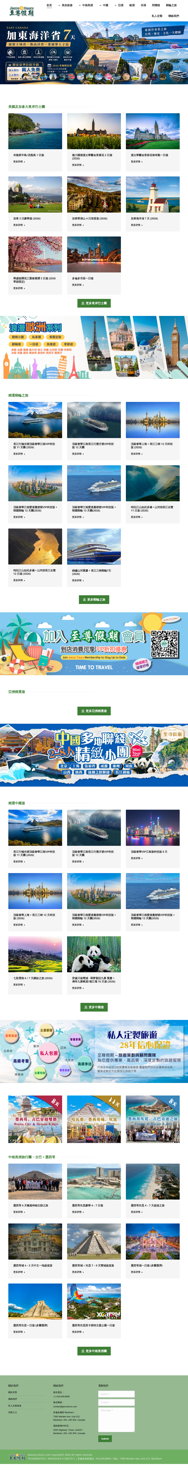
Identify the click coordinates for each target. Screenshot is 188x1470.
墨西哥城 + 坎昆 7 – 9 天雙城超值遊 (93, 1271)
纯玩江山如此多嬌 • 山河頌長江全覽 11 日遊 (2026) (152, 514)
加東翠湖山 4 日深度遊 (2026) (89, 224)
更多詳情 (19, 167)
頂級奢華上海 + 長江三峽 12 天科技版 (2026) (152, 451)
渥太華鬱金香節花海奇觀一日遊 (149, 161)
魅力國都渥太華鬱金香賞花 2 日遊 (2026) (92, 162)
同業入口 (12, 1418)
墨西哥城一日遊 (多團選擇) (147, 1271)
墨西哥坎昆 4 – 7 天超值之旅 (148, 1211)
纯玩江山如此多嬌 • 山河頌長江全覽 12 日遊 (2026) (34, 578)
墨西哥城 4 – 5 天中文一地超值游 (32, 1271)
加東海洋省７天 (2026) (144, 224)
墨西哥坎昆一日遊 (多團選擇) (30, 1331)
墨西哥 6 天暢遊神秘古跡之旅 (30, 1211)
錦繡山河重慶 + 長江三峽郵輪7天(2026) (91, 578)
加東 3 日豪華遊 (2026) (26, 224)
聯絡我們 (12, 1405)
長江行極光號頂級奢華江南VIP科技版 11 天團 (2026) (34, 451)
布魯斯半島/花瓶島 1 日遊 (28, 161)
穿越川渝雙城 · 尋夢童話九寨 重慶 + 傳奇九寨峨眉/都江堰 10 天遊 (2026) (93, 985)
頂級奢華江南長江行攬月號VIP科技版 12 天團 (93, 451)
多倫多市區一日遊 (82, 284)
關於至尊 (12, 1398)
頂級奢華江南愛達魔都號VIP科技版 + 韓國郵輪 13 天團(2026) (94, 514)
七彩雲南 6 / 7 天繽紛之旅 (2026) (32, 984)
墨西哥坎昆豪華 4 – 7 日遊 (87, 1211)
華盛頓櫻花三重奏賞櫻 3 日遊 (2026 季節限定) (34, 286)
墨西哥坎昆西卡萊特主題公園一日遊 (93, 1331)
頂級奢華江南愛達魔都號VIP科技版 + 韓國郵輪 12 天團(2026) (35, 514)
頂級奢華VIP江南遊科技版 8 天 (149, 858)
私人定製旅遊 (14, 1411)
